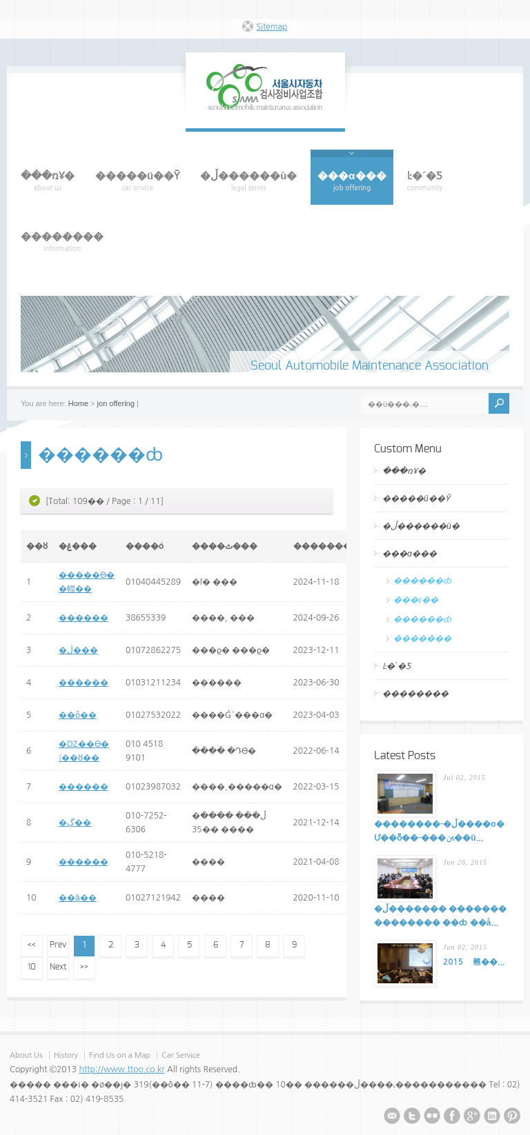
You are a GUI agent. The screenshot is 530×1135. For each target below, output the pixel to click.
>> (84, 967)
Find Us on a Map (121, 1055)
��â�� (78, 898)
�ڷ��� (78, 650)
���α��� (409, 554)
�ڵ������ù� (421, 526)
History (66, 1055)
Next (58, 967)
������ (83, 618)
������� (422, 638)
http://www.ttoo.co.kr (121, 1069)
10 (32, 967)
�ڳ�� (75, 822)
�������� (415, 694)
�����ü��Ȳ (416, 498)
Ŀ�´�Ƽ (396, 666)
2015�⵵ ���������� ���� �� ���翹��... (473, 962)
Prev (58, 945)
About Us (26, 1055)
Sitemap (271, 27)
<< (32, 945)
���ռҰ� (404, 471)
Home (78, 403)
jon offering (116, 403)
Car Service (180, 1055)
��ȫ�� (78, 715)
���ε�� (415, 600)
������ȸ (422, 580)
